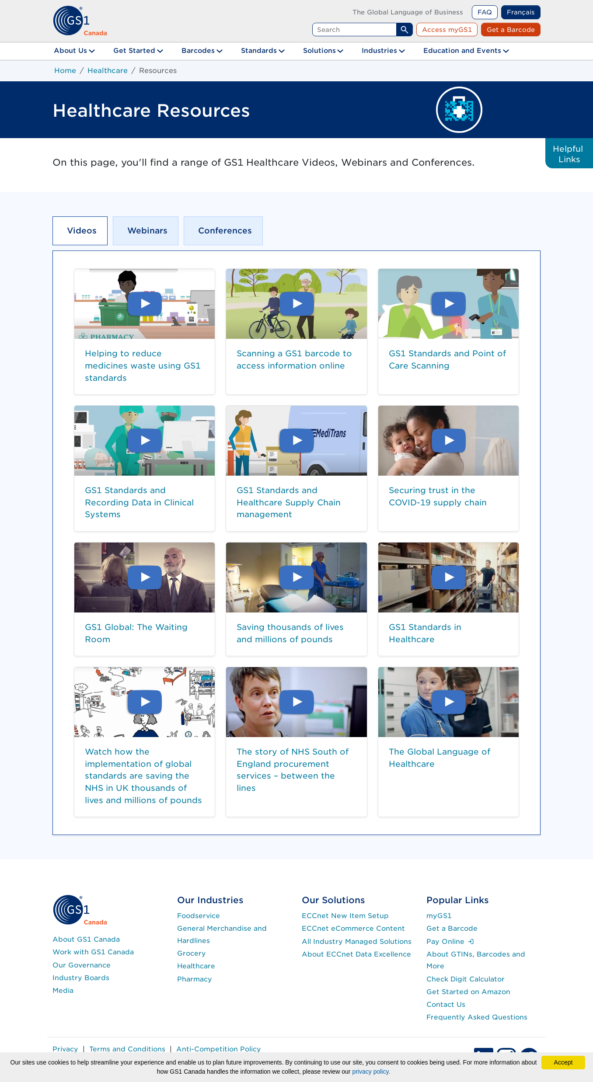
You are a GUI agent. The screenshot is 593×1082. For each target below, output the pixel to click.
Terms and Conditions (127, 1049)
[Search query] (354, 29)
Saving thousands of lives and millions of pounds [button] (290, 633)
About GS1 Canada (86, 939)
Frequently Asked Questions (476, 1017)
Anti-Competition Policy (218, 1049)
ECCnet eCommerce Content (353, 928)
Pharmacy (194, 979)
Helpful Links (569, 154)
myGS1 (439, 916)
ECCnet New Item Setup (345, 916)
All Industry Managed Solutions (357, 941)
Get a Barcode (511, 29)
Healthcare (107, 70)
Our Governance (81, 965)
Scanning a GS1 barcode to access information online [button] (294, 359)
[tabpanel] (296, 542)
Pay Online (450, 941)
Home (65, 70)
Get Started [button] (134, 50)
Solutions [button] (319, 50)
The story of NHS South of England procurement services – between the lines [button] (293, 770)
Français (521, 12)
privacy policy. (371, 1071)
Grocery (191, 953)
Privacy (65, 1049)
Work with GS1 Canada (93, 952)
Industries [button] (379, 50)
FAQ (485, 12)
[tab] (80, 230)
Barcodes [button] (198, 50)
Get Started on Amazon (468, 992)
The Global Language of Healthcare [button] (439, 758)
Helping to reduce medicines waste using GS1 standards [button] (143, 365)
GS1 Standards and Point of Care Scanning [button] (447, 359)
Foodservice (198, 916)
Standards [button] (259, 50)
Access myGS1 (447, 29)
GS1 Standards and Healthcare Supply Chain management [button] (289, 502)
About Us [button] (70, 50)
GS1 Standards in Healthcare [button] (425, 633)
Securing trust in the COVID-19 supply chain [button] (438, 496)
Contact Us (445, 1004)
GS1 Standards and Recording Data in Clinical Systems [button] (139, 502)
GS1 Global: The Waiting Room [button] (136, 633)
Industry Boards (80, 978)
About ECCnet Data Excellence (356, 954)
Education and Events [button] (462, 50)
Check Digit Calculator (465, 979)
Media (62, 990)
